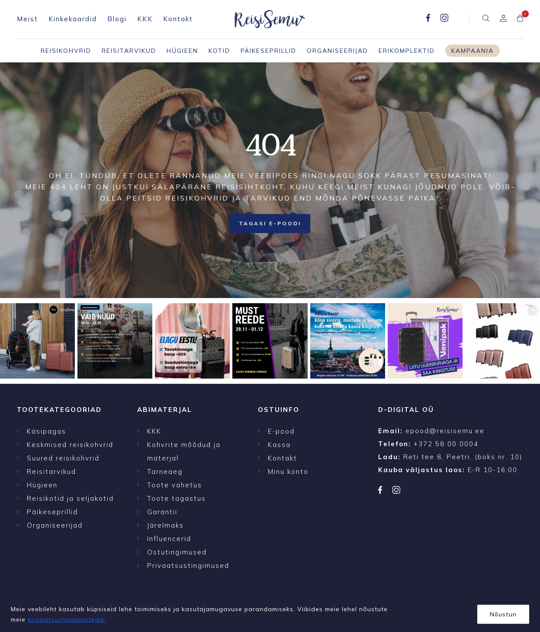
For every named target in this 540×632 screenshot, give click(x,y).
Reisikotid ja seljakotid (70, 498)
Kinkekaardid (72, 19)
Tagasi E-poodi (270, 223)
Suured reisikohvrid (63, 458)
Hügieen (182, 51)
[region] (270, 611)
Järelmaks (165, 525)
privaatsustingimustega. (67, 619)
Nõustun (503, 614)
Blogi (117, 19)
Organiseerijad (337, 51)
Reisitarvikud (129, 51)
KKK (145, 19)
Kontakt (178, 19)
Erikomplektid (407, 51)
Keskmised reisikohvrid (70, 445)
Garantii (162, 512)
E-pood (281, 431)
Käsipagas (46, 431)
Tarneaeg (165, 471)
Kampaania (472, 51)
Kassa (279, 445)
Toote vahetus (174, 485)
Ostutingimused (177, 552)
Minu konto (288, 471)
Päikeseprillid (268, 51)
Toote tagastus (176, 498)
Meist (27, 19)
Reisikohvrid (66, 51)
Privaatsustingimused (188, 565)
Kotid (219, 51)
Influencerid (169, 539)
